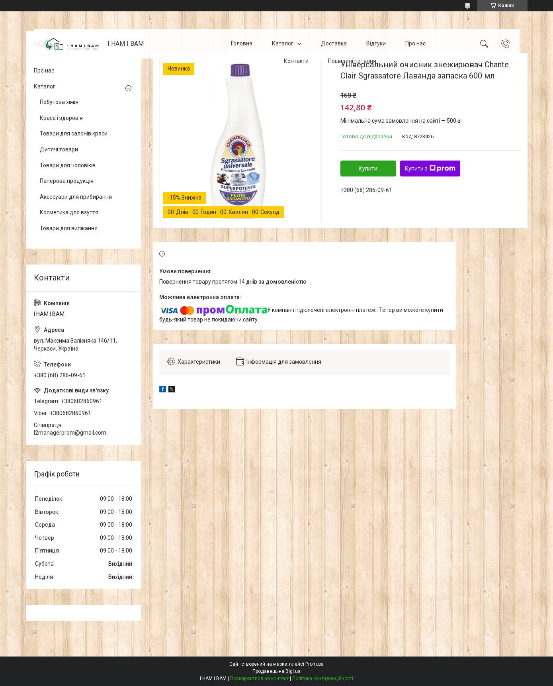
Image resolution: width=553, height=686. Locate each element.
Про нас (415, 43)
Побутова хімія (59, 102)
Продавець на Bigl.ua (276, 671)
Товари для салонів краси (73, 133)
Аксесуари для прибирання (76, 197)
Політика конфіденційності (322, 678)
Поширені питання (352, 61)
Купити (368, 168)
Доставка (334, 43)
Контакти (296, 61)
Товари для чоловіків (68, 165)
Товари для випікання (69, 228)
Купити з (430, 168)
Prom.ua (314, 664)
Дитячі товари (59, 149)
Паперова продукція (67, 181)
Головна (241, 43)
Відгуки (376, 43)
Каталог (282, 43)
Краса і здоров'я (61, 118)
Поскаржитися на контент (259, 678)
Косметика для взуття (69, 212)
